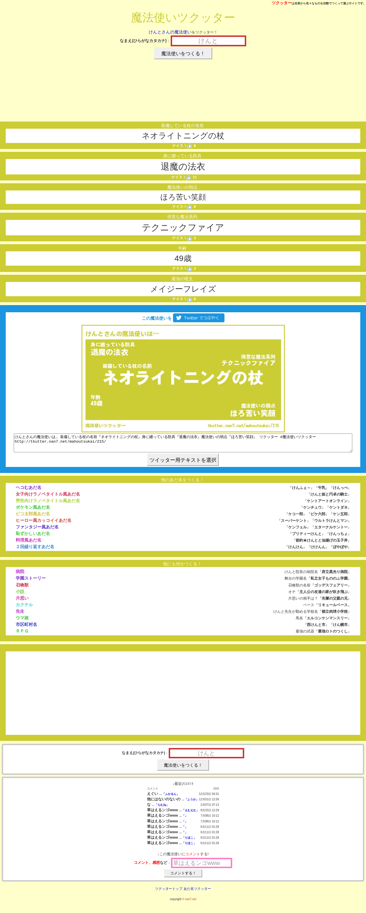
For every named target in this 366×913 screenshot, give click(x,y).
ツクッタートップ (168, 892)
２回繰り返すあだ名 (35, 550)
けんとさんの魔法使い (170, 31)
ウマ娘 (22, 621)
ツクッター (282, 3)
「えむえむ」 (190, 813)
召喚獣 (22, 588)
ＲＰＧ (22, 634)
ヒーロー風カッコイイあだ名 (43, 523)
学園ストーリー (31, 581)
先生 (20, 614)
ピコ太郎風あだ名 (33, 517)
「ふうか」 (191, 802)
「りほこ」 (189, 841)
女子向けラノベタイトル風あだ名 (48, 497)
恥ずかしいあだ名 (33, 536)
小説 (20, 594)
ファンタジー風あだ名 (37, 530)
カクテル (24, 608)
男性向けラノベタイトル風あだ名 (48, 504)
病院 (20, 574)
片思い (22, 601)
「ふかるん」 (170, 797)
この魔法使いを (182, 318)
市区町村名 (26, 627)
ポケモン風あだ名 (33, 510)
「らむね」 (162, 808)
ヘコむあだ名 (28, 490)
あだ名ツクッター (197, 892)
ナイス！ (182, 146)
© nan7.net (189, 902)
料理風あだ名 (28, 543)
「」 (185, 819)
